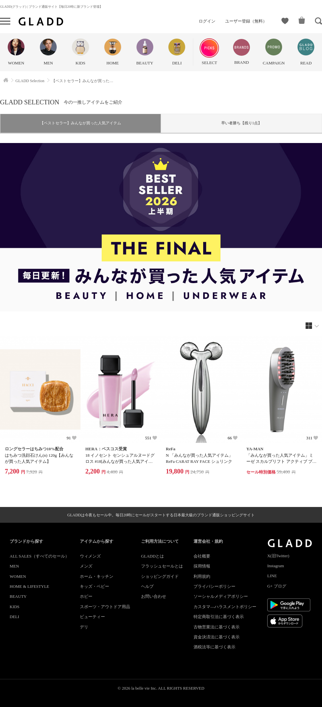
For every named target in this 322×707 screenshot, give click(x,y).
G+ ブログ (276, 586)
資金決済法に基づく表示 (217, 637)
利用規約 (202, 576)
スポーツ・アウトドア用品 (105, 606)
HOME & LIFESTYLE (29, 586)
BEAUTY (18, 596)
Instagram (275, 565)
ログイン (207, 21)
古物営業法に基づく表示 (217, 627)
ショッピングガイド (160, 576)
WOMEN (18, 576)
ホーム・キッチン (96, 576)
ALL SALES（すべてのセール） (39, 556)
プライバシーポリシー (214, 586)
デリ (84, 627)
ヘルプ (147, 586)
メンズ (86, 566)
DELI (14, 616)
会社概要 (202, 556)
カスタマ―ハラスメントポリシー (225, 606)
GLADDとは (152, 556)
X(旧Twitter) (278, 555)
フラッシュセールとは (162, 566)
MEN (14, 566)
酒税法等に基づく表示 (214, 647)
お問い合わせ (153, 596)
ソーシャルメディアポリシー (221, 596)
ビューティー (92, 616)
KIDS (14, 606)
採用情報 (202, 566)
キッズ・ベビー (94, 586)
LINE (272, 575)
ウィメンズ (90, 556)
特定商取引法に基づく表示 (219, 616)
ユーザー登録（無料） (246, 21)
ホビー (86, 596)
